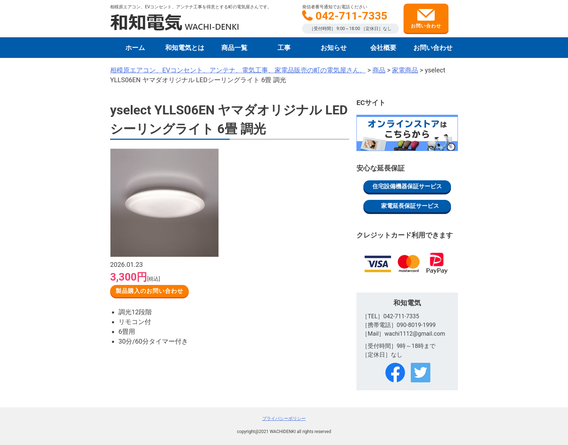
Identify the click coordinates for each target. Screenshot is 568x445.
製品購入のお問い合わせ (149, 290)
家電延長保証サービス (410, 205)
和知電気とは (184, 47)
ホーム (135, 47)
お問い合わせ (426, 19)
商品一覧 (234, 47)
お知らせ (334, 47)
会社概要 (383, 47)
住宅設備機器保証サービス (407, 186)
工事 (284, 47)
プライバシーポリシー (284, 418)
